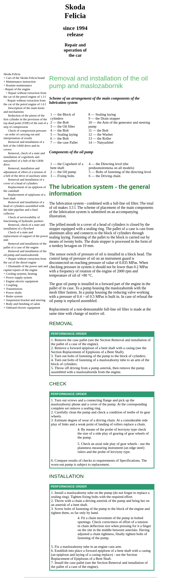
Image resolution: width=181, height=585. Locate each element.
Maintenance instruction (21, 81)
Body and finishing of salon (23, 304)
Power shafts (14, 292)
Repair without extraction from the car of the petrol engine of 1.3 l (25, 94)
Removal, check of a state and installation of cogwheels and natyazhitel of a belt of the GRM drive (24, 158)
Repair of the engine (17, 89)
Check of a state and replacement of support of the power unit (26, 236)
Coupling (11, 285)
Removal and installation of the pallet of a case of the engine (25, 245)
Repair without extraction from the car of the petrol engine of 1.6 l (25, 102)
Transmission (14, 288)
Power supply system (19, 277)
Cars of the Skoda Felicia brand (25, 78)
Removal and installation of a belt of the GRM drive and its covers (24, 145)
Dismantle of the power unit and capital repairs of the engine (26, 268)
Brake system (14, 296)
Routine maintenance (19, 85)
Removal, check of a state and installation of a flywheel (24, 226)
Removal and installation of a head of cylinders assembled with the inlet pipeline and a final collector (24, 207)
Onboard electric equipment (23, 307)
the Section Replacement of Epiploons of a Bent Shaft (99, 350)
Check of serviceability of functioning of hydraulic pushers (23, 219)
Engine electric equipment (22, 281)
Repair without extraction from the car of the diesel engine (25, 260)
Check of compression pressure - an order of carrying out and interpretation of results (25, 134)
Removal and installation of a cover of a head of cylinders (24, 181)
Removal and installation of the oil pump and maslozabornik (25, 253)
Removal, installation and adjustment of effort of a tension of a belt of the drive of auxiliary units (25, 172)
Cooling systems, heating (21, 273)
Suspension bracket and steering (25, 300)
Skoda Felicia (12, 74)
